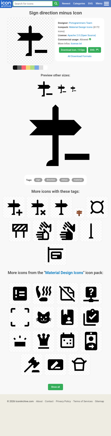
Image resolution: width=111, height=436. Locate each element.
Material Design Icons (81, 27)
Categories (79, 3)
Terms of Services (83, 401)
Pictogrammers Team (80, 22)
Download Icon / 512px (73, 50)
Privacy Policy (63, 401)
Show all (55, 387)
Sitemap (99, 401)
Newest (66, 3)
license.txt (76, 43)
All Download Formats (80, 56)
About (39, 401)
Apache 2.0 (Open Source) (82, 35)
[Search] (55, 3)
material (78, 180)
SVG (90, 3)
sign (38, 180)
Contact (49, 401)
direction (51, 180)
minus (64, 180)
